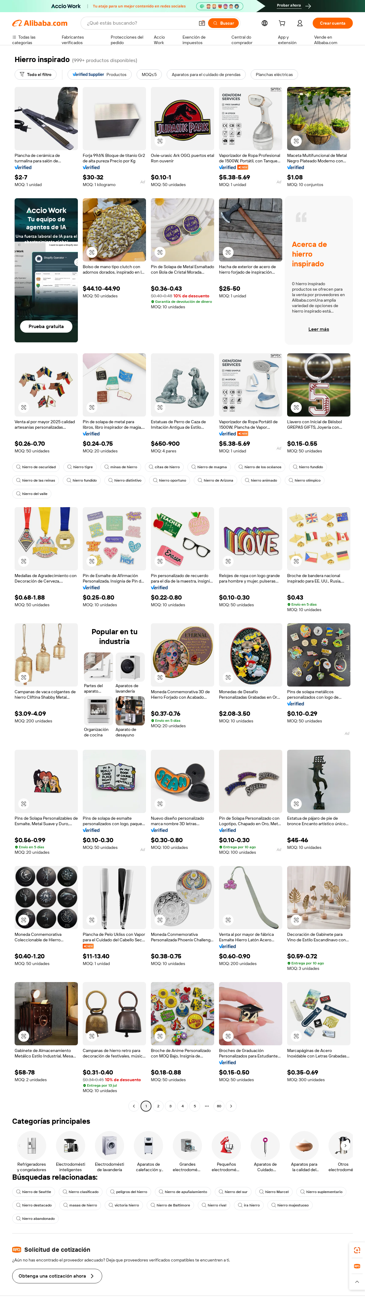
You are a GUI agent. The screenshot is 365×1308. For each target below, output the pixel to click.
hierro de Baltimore (170, 1205)
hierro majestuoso (290, 1205)
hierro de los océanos (259, 467)
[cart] (283, 24)
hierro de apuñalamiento (183, 1191)
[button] (202, 23)
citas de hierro (164, 467)
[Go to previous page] (133, 1106)
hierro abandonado (35, 1218)
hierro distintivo (124, 480)
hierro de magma (209, 467)
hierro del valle (31, 493)
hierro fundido (308, 467)
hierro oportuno (169, 480)
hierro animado (261, 480)
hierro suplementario (321, 1191)
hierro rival (214, 1205)
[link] (357, 1250)
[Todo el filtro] (36, 74)
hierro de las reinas (35, 480)
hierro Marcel (274, 1191)
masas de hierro (80, 1205)
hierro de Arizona (215, 480)
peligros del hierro (128, 1191)
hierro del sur (233, 1191)
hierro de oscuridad (36, 467)
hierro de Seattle (33, 1191)
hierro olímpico (305, 480)
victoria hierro (124, 1205)
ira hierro (249, 1205)
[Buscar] (223, 23)
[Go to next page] (231, 1106)
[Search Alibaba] (140, 23)
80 (219, 1106)
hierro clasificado (81, 1191)
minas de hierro (120, 467)
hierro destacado (34, 1205)
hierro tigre (80, 467)
